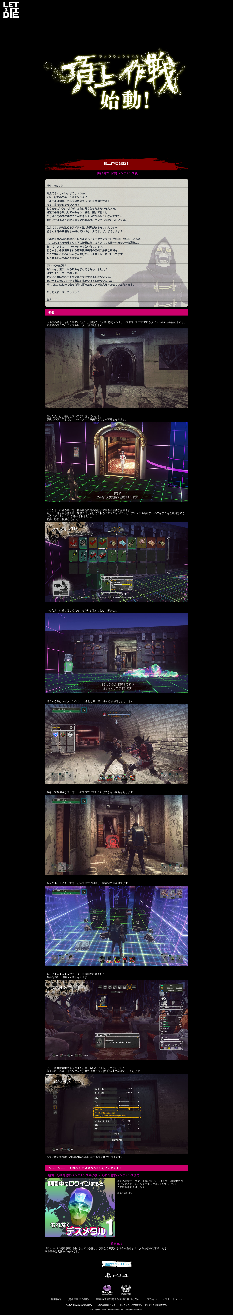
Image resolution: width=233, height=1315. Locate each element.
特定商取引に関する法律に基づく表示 (117, 1299)
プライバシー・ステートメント (164, 1299)
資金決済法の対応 (78, 1299)
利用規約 (56, 1299)
